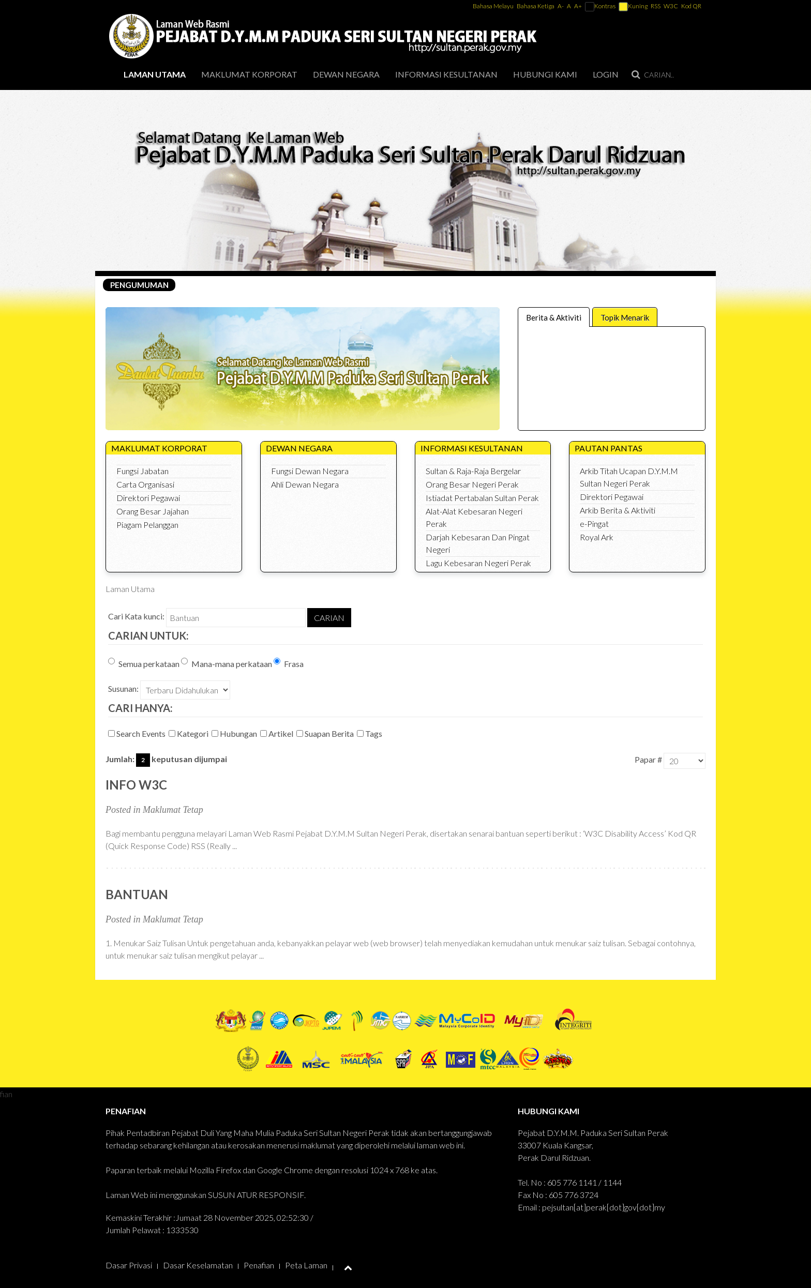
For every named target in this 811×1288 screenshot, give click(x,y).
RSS (655, 6)
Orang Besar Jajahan (152, 511)
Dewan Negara (346, 74)
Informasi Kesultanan (446, 74)
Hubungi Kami (545, 74)
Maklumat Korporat (249, 74)
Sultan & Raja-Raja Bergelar (473, 471)
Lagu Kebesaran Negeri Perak (478, 563)
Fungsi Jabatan (142, 471)
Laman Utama (155, 74)
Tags (370, 733)
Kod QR (691, 6)
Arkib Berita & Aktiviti (617, 510)
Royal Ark (596, 537)
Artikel (277, 733)
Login (606, 74)
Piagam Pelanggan (147, 524)
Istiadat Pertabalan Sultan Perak (482, 498)
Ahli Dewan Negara (305, 484)
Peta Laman (306, 1265)
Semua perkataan (143, 663)
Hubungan (235, 733)
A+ (578, 6)
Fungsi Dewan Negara (310, 471)
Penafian (259, 1265)
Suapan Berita (325, 733)
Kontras (600, 6)
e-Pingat (594, 523)
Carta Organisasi (145, 484)
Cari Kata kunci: (136, 616)
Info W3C (136, 784)
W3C (671, 6)
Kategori (189, 733)
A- (561, 6)
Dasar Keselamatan (198, 1265)
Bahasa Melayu (494, 6)
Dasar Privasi (129, 1265)
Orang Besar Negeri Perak (472, 484)
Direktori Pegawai (148, 498)
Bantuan (137, 894)
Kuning (633, 6)
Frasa (289, 663)
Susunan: (123, 688)
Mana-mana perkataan (226, 663)
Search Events (137, 733)
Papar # (648, 759)
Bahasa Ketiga (535, 6)
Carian (329, 618)
